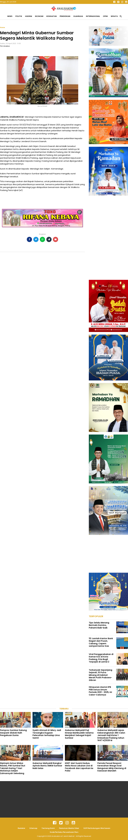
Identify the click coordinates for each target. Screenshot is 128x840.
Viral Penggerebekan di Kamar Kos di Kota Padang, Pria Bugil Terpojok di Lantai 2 (101, 658)
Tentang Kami (48, 828)
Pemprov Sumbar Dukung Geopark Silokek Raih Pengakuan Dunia (13, 733)
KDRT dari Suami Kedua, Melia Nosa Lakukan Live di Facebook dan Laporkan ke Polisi (79, 767)
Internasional (93, 16)
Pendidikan (65, 16)
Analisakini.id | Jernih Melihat (63, 836)
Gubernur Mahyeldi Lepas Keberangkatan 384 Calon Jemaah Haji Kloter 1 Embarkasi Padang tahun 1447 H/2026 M (111, 735)
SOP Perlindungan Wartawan (96, 828)
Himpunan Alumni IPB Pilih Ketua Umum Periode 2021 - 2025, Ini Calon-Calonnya (100, 691)
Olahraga (78, 16)
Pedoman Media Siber (69, 828)
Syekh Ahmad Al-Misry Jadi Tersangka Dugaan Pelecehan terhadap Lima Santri (47, 734)
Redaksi (21, 828)
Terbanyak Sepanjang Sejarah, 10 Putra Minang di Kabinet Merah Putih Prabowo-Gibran (100, 675)
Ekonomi (39, 16)
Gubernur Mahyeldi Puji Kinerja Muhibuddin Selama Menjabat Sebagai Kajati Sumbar (79, 734)
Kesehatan (51, 16)
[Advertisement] (103, 237)
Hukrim (28, 16)
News (9, 16)
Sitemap (33, 828)
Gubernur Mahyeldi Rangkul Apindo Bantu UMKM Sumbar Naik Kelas (47, 766)
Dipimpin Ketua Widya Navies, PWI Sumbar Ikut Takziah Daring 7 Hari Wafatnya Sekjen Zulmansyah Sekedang (12, 768)
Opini (105, 16)
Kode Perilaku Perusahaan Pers (64, 832)
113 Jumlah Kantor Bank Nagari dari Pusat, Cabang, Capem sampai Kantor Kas (101, 642)
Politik (18, 16)
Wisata (114, 16)
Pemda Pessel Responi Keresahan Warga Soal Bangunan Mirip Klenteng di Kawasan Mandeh (111, 767)
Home (2, 27)
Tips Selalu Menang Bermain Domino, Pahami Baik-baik (99, 625)
